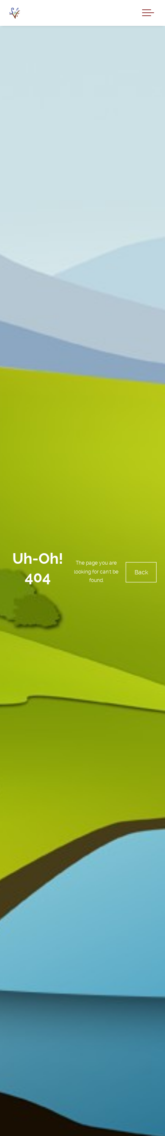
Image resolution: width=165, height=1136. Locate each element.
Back (141, 572)
